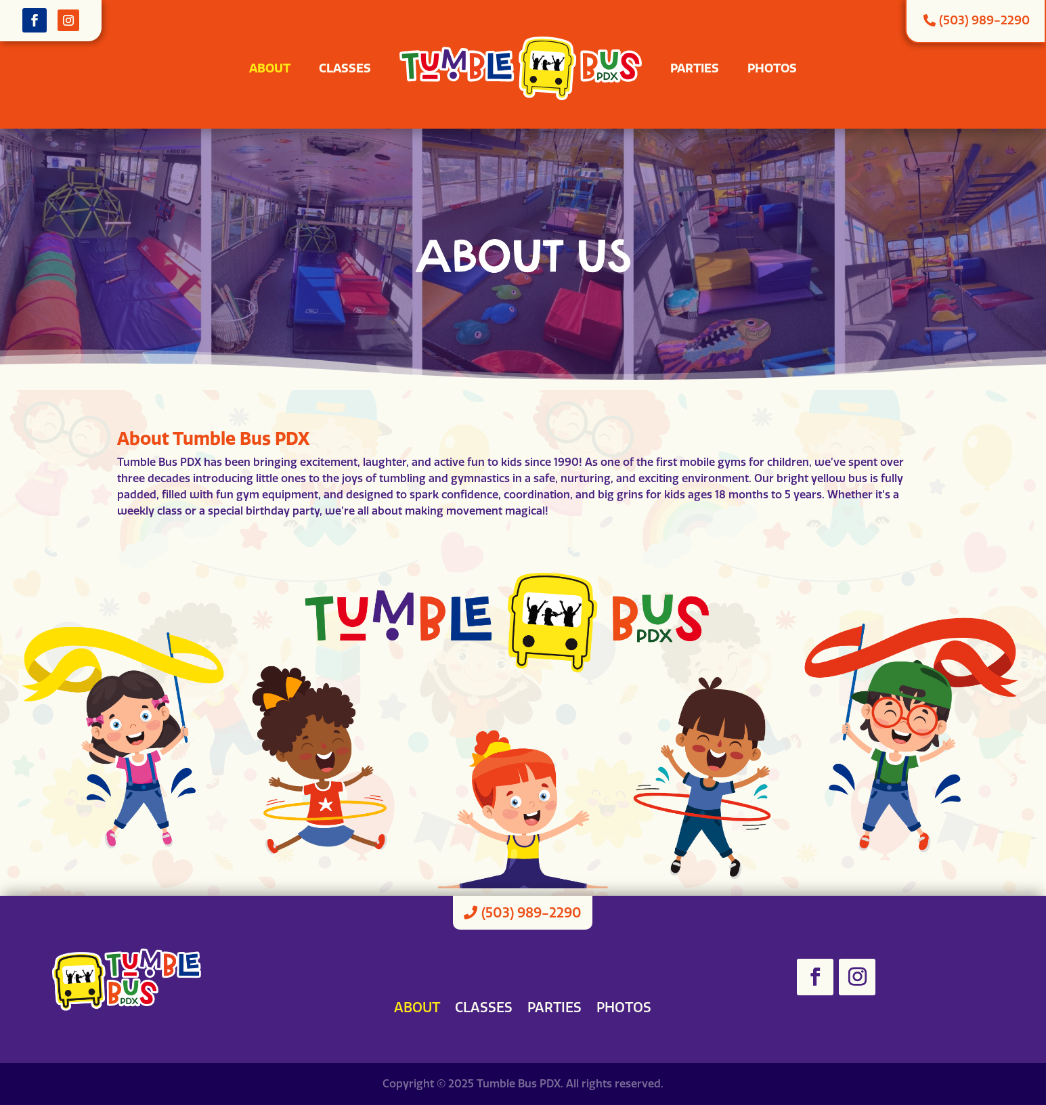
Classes (345, 68)
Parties (694, 68)
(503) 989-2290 (531, 913)
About (269, 68)
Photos (772, 68)
